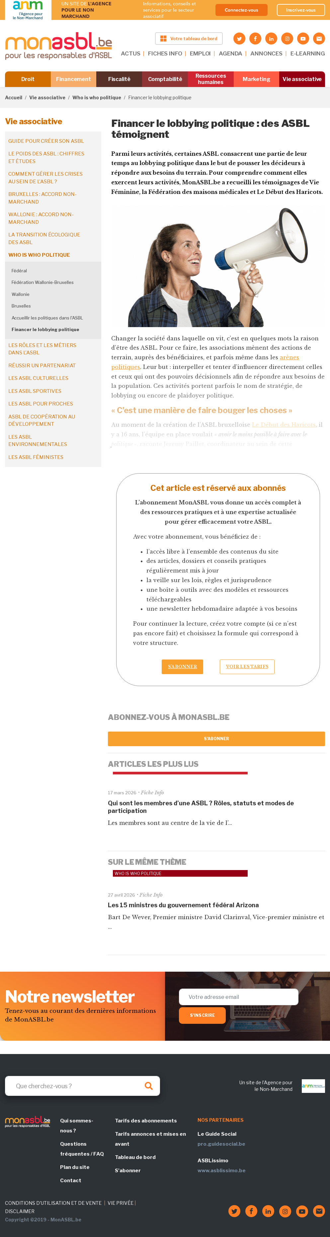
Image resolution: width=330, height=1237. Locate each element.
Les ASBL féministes (35, 457)
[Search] (82, 1086)
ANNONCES (266, 53)
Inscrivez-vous (301, 10)
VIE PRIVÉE (120, 1203)
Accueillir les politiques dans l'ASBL (47, 317)
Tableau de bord (135, 1157)
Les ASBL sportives (34, 391)
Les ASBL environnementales (37, 441)
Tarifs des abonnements (146, 1121)
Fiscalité (119, 79)
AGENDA (230, 53)
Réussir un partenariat (42, 366)
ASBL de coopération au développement (41, 420)
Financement (73, 79)
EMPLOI (200, 53)
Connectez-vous (241, 10)
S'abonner (216, 738)
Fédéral (19, 270)
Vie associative (302, 79)
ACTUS (130, 53)
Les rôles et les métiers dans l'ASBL (42, 349)
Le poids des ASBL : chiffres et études (46, 157)
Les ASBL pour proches (40, 404)
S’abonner (182, 666)
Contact (70, 1181)
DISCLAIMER (20, 1211)
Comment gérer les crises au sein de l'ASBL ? (45, 178)
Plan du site (75, 1167)
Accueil (13, 97)
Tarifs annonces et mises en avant (150, 1139)
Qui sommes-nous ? (76, 1126)
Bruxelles (21, 306)
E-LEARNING (307, 53)
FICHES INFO (165, 53)
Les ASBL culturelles (38, 378)
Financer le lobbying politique (45, 329)
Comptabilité (165, 79)
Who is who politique (96, 97)
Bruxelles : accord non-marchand (42, 198)
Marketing (256, 79)
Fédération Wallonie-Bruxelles (43, 282)
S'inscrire (202, 1015)
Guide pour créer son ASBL (46, 141)
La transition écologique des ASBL (44, 238)
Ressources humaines (211, 79)
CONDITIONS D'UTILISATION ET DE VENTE (53, 1203)
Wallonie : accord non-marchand (41, 218)
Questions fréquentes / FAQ (82, 1149)
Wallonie (21, 294)
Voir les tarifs (247, 666)
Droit (28, 79)
